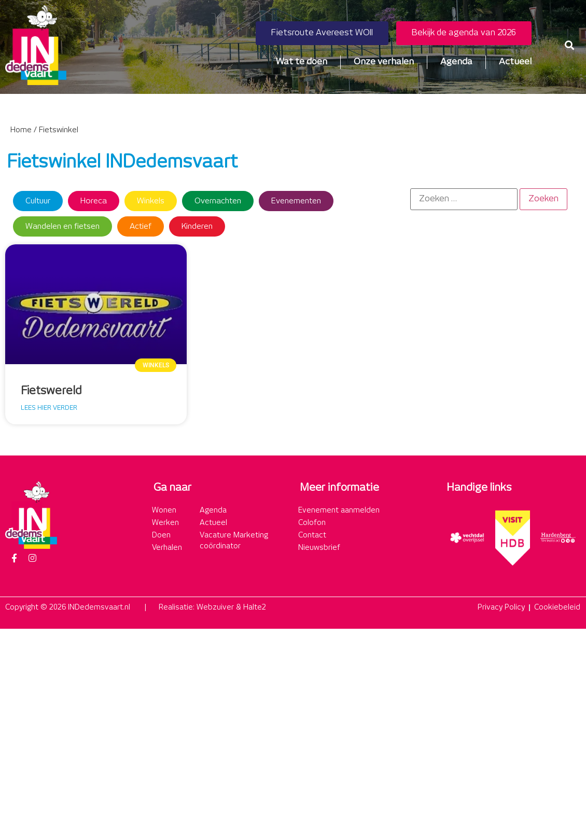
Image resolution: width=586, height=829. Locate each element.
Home (21, 130)
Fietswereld (51, 391)
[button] (569, 44)
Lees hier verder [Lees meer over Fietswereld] (49, 408)
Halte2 (254, 607)
